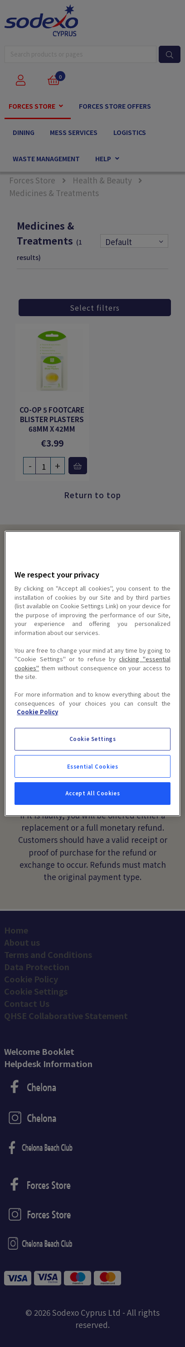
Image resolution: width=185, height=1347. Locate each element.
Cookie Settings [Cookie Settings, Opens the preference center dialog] (92, 738)
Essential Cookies (92, 766)
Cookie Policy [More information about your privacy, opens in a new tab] (37, 711)
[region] (92, 673)
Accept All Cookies (92, 793)
